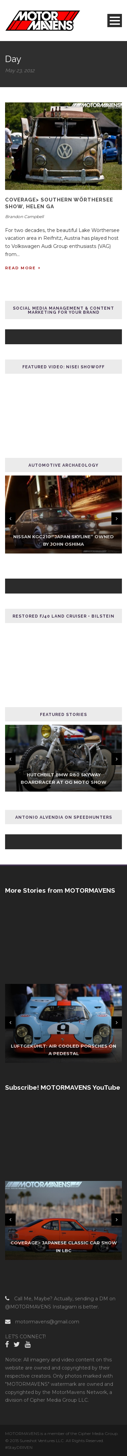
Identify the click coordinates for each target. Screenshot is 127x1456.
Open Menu (114, 20)
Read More (23, 268)
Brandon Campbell (24, 216)
